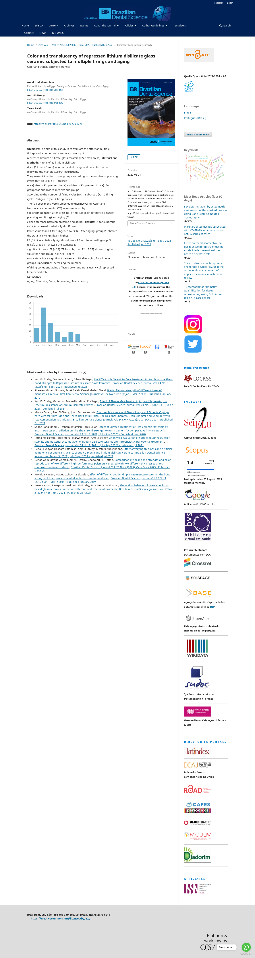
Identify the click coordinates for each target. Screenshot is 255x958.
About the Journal (105, 25)
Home (25, 25)
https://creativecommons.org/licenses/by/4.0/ (60, 918)
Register (218, 2)
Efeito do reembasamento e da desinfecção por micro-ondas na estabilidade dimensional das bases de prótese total (203, 248)
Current (53, 25)
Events (84, 25)
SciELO (39, 25)
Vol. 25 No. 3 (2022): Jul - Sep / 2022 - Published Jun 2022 (82, 45)
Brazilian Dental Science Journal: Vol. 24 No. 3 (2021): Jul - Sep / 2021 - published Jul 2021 (89, 445)
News (42, 32)
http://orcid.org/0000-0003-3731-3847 (45, 103)
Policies (129, 25)
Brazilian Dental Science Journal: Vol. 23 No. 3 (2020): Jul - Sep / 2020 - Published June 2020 (90, 434)
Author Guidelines (153, 25)
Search (225, 25)
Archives (69, 25)
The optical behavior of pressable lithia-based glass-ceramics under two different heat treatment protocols (101, 487)
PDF (135, 157)
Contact (29, 32)
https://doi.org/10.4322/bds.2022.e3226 (58, 124)
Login (230, 2)
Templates (179, 25)
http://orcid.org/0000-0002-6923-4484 (45, 90)
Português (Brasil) (195, 118)
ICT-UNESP (58, 32)
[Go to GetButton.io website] (246, 954)
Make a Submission (198, 134)
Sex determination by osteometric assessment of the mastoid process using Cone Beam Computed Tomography (205, 212)
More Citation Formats (142, 223)
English (188, 112)
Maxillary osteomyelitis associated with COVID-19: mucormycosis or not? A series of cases (205, 230)
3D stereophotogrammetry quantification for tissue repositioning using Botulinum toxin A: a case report (203, 292)
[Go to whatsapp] (246, 947)
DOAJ (213, 606)
